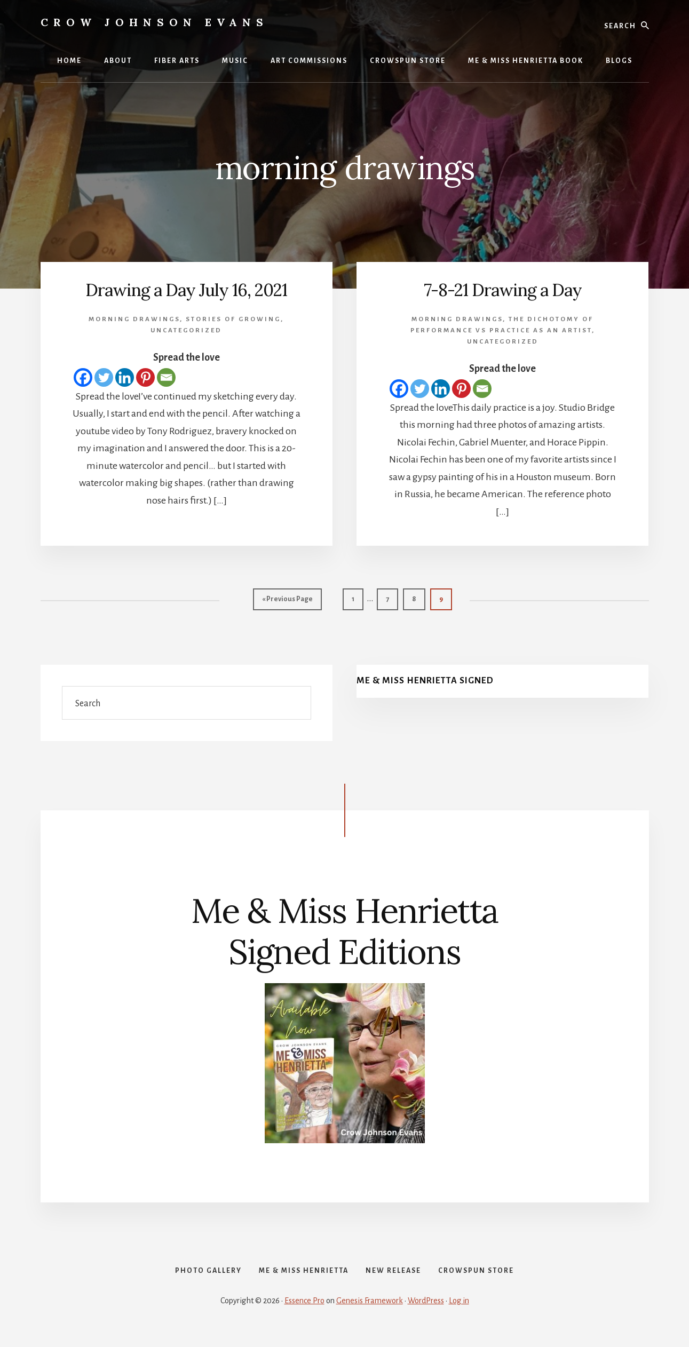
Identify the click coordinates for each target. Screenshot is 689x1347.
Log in (459, 1310)
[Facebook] (83, 377)
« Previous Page (287, 601)
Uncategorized (186, 330)
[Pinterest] (145, 377)
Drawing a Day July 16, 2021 (186, 289)
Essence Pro (304, 1310)
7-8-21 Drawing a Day (502, 289)
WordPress (426, 1310)
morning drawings (134, 319)
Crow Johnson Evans (154, 22)
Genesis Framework (369, 1310)
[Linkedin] (124, 377)
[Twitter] (103, 377)
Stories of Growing (233, 319)
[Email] (166, 377)
